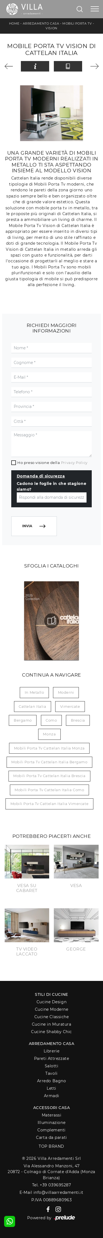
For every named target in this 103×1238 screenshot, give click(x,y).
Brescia (78, 720)
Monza (49, 734)
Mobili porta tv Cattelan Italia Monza (49, 748)
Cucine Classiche (51, 1016)
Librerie (51, 1051)
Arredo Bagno (51, 1080)
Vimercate (70, 706)
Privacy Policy (74, 462)
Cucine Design (51, 1001)
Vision (51, 28)
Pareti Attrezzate (51, 1058)
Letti (51, 1088)
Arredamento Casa (41, 23)
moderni (66, 692)
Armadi (51, 1095)
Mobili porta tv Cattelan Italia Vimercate (49, 803)
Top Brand (51, 1146)
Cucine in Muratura (51, 1024)
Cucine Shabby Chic (51, 1031)
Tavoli (51, 1073)
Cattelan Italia (32, 706)
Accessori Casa (51, 1107)
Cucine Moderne (51, 1009)
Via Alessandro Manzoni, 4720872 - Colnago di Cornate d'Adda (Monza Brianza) (51, 1171)
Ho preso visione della (52, 462)
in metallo (34, 692)
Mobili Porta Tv (77, 23)
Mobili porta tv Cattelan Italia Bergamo (49, 762)
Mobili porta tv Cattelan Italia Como (49, 790)
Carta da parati (51, 1137)
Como (51, 720)
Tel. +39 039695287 (51, 1184)
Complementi (51, 1130)
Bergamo (23, 720)
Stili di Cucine (51, 994)
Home (14, 23)
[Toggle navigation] (95, 9)
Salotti (52, 1065)
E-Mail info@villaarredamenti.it (51, 1192)
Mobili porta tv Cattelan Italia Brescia (49, 776)
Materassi (52, 1115)
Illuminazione (51, 1122)
